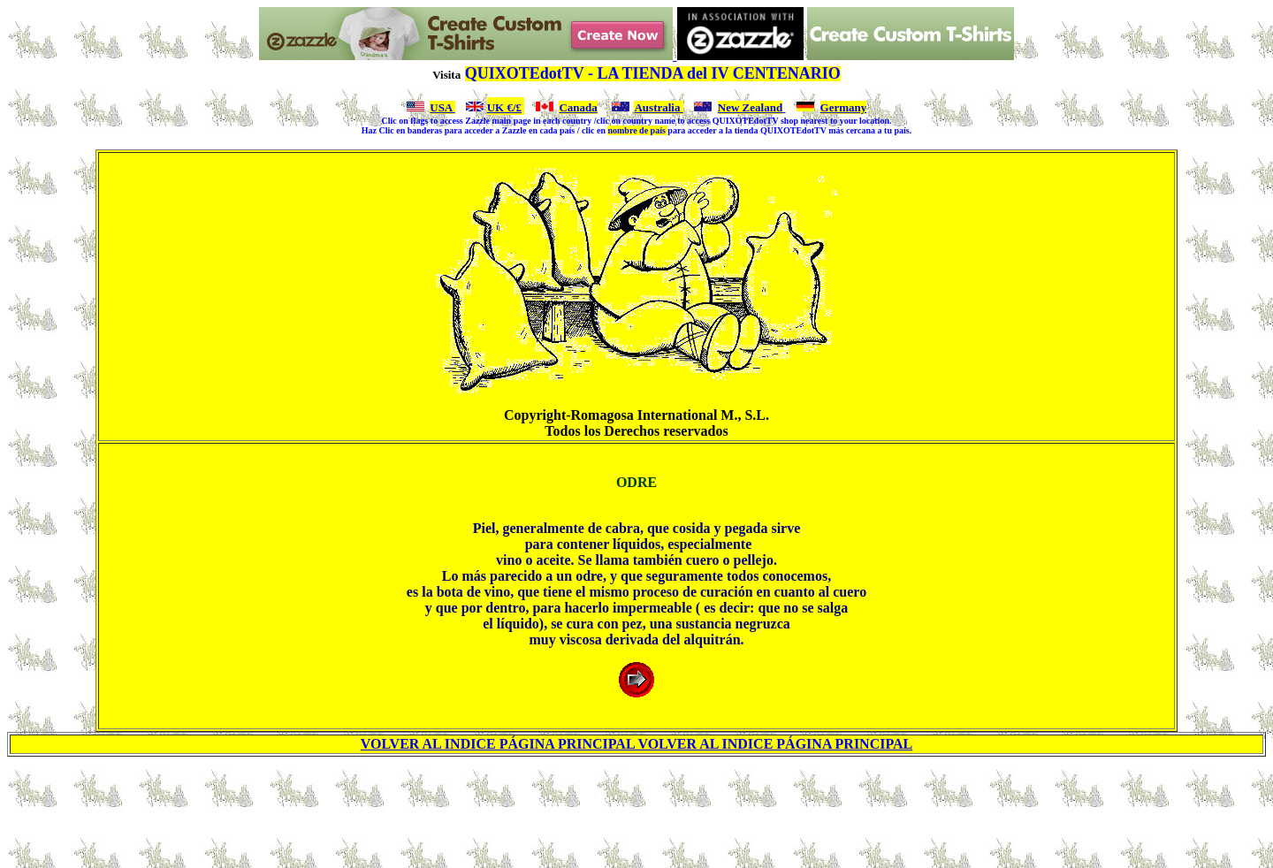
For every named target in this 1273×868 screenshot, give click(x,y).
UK (496, 107)
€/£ (513, 107)
